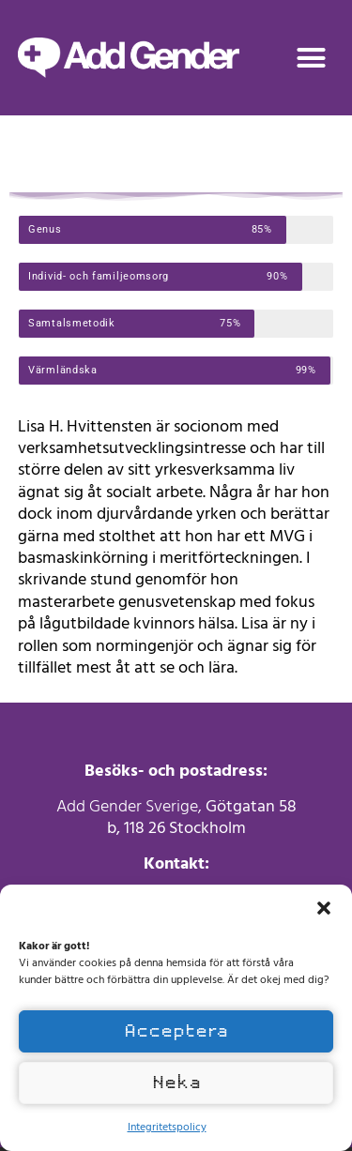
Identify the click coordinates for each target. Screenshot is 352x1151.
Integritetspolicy (167, 1125)
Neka (176, 1082)
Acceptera (176, 1031)
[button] (323, 908)
